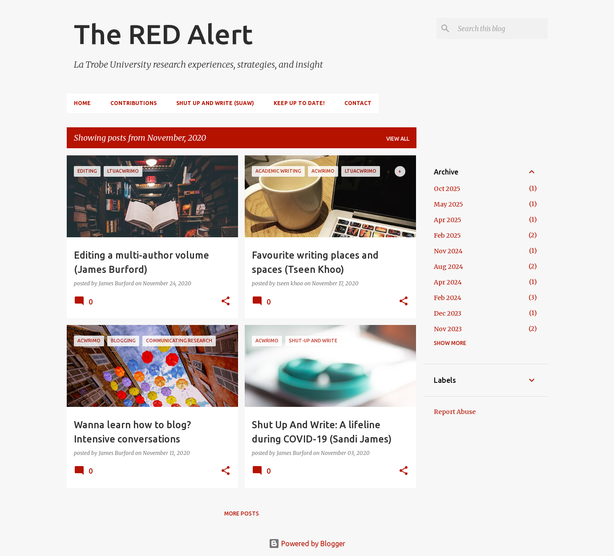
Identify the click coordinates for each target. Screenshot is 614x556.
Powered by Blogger (307, 544)
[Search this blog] (501, 28)
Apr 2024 (448, 282)
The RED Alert (163, 33)
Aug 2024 (448, 267)
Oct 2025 (447, 189)
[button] (225, 302)
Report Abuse (455, 412)
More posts (241, 513)
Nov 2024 (448, 251)
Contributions (133, 103)
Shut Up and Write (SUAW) (215, 103)
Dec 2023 (447, 313)
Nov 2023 (448, 329)
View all (397, 139)
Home (82, 103)
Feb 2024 (447, 298)
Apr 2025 (447, 220)
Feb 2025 (447, 235)
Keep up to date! (299, 103)
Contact (358, 103)
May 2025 (448, 204)
